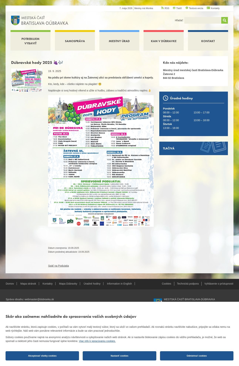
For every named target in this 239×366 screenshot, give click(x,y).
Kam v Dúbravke (163, 41)
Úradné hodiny (92, 283)
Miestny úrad (119, 41)
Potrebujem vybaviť (30, 41)
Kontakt (208, 41)
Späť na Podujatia (58, 265)
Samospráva (75, 41)
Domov (10, 283)
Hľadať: (179, 20)
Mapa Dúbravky (68, 283)
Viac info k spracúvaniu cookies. (97, 341)
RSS (167, 8)
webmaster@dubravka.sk (39, 299)
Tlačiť (179, 8)
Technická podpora (188, 283)
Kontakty (215, 8)
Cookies (166, 283)
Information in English (119, 283)
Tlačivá (168, 148)
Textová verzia (196, 8)
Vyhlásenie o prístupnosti (218, 283)
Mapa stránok (28, 283)
